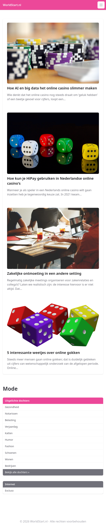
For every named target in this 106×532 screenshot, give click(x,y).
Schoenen (10, 452)
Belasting (10, 420)
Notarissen (11, 413)
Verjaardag (11, 426)
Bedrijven (10, 466)
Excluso (9, 490)
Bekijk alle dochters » (17, 472)
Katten (9, 433)
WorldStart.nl (12, 5)
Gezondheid (12, 407)
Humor (9, 439)
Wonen (9, 459)
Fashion (9, 446)
